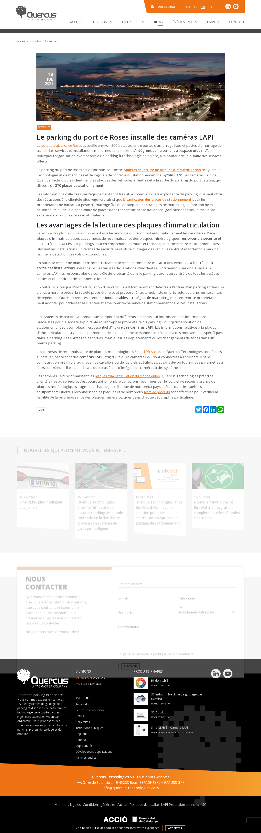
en (188, 7)
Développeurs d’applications (93, 752)
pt (210, 7)
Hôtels (79, 716)
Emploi (213, 22)
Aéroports (82, 704)
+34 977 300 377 (170, 782)
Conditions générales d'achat (105, 804)
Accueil (76, 22)
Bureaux (80, 740)
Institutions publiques (89, 728)
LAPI (41, 409)
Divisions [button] (102, 22)
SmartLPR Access (148, 351)
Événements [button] (185, 22)
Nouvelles (35, 41)
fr (203, 7)
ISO (204, 804)
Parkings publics (85, 757)
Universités (82, 722)
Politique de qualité (144, 804)
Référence (51, 41)
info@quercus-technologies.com (130, 787)
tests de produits (157, 392)
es (195, 7)
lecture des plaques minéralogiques (68, 233)
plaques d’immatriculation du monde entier (127, 376)
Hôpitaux (81, 734)
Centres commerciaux (89, 710)
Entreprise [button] (133, 22)
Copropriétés (84, 746)
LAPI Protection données (180, 804)
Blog (158, 22)
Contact (237, 22)
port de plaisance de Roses (61, 145)
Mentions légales (67, 804)
